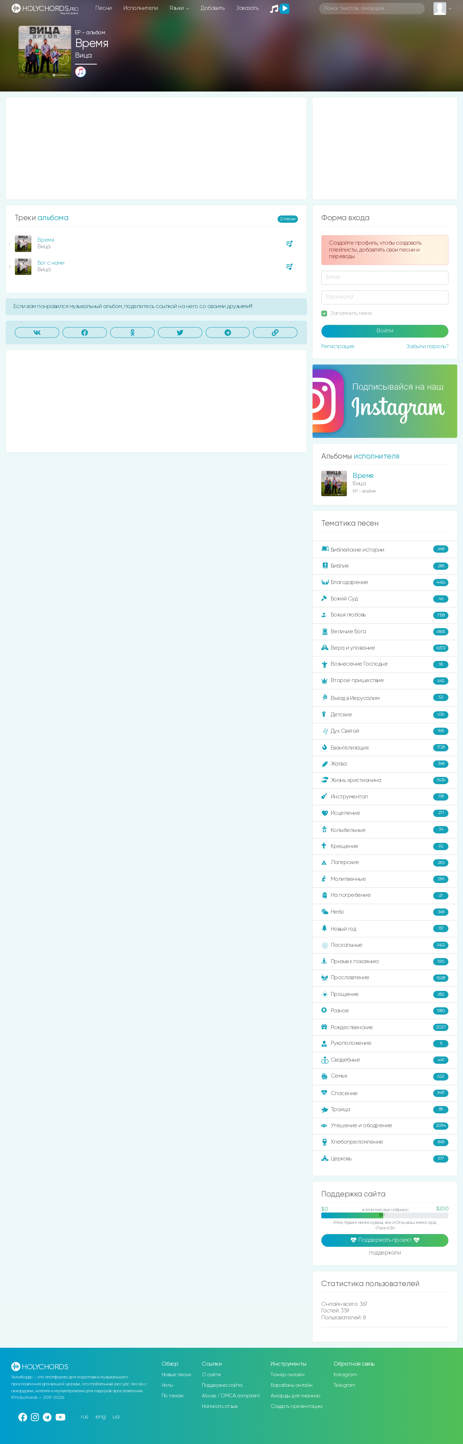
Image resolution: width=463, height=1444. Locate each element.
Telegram (345, 1385)
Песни (103, 8)
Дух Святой (384, 731)
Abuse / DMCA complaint (231, 1395)
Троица (384, 1109)
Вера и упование (384, 648)
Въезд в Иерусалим (384, 698)
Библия (384, 566)
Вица (83, 55)
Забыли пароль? (427, 346)
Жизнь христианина (384, 780)
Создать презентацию (297, 1406)
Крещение (384, 846)
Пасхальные (384, 945)
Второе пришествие (384, 681)
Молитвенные (384, 879)
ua (116, 1417)
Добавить (212, 8)
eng (100, 1417)
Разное (384, 1011)
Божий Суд (384, 599)
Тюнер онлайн (287, 1374)
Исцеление (384, 813)
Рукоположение (384, 1043)
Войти (385, 331)
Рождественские (384, 1027)
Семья (384, 1076)
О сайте (211, 1374)
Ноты (167, 1385)
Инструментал (384, 797)
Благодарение (384, 582)
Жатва (384, 764)
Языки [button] (177, 8)
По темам (173, 1395)
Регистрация (337, 346)
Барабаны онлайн (292, 1385)
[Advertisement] (156, 148)
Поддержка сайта (222, 1385)
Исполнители (140, 8)
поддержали (385, 1253)
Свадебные (384, 1060)
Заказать (247, 8)
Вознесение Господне (384, 664)
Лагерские (384, 863)
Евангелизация (384, 747)
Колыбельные (384, 830)
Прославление (384, 978)
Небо (384, 912)
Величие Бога (384, 631)
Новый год (384, 929)
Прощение (384, 994)
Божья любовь (384, 615)
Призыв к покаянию (384, 961)
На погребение (384, 895)
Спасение (384, 1093)
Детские (384, 715)
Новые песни (176, 1374)
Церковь (384, 1159)
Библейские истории (384, 549)
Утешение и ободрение (384, 1126)
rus (85, 1417)
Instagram (345, 1374)
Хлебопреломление (384, 1142)
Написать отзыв (219, 1406)
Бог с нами (51, 263)
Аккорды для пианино (295, 1395)
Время (46, 240)
